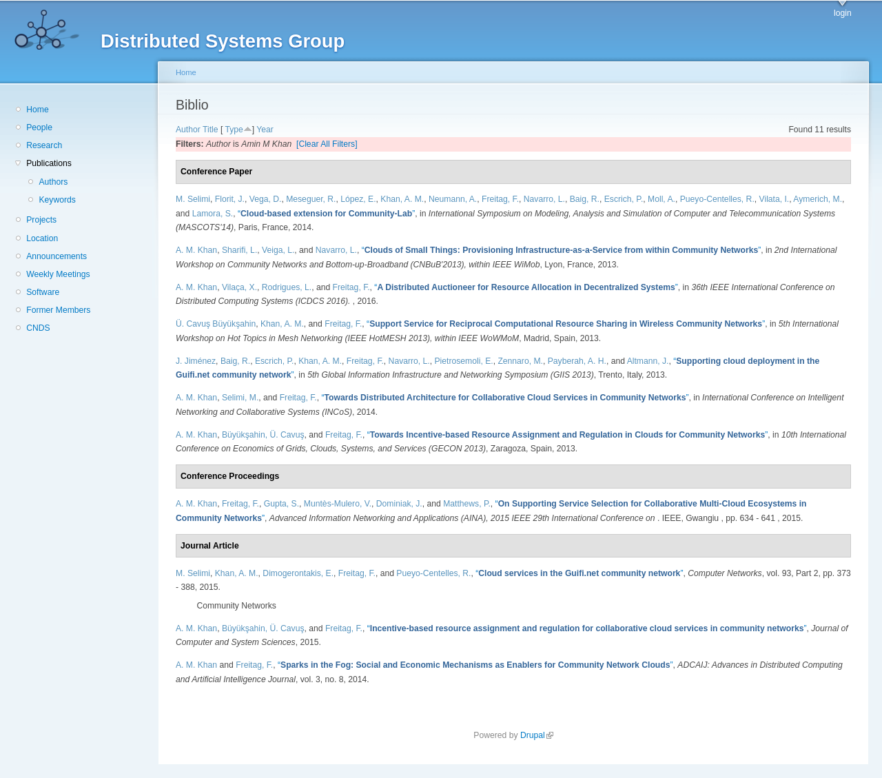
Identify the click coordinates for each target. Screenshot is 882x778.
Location (42, 238)
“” (326, 213)
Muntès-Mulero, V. (337, 504)
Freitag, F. (500, 199)
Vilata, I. (774, 199)
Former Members (58, 310)
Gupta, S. (281, 504)
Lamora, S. (212, 213)
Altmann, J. (648, 361)
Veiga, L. (278, 250)
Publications (49, 163)
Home (37, 109)
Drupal (536, 735)
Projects (41, 220)
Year (265, 129)
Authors (53, 182)
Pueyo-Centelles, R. (717, 199)
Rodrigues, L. (286, 287)
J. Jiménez (196, 361)
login (843, 13)
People (39, 127)
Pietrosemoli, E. (464, 361)
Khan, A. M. (402, 199)
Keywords (57, 200)
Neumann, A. (453, 199)
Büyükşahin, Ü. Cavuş (263, 435)
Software (42, 292)
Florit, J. (230, 199)
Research (44, 145)
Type (234, 129)
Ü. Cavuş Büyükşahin (216, 324)
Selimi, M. (240, 397)
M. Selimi (193, 199)
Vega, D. (265, 199)
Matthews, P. (467, 504)
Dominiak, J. (399, 504)
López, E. (358, 199)
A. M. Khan (196, 250)
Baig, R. (584, 199)
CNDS (38, 328)
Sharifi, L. (239, 250)
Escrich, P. (624, 199)
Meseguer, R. (311, 199)
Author (188, 129)
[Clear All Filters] (327, 144)
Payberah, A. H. (577, 361)
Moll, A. (661, 199)
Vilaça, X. (239, 287)
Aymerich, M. (817, 199)
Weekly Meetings (58, 274)
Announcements (56, 256)
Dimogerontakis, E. (298, 573)
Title (210, 129)
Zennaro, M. (520, 361)
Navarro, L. (544, 199)
